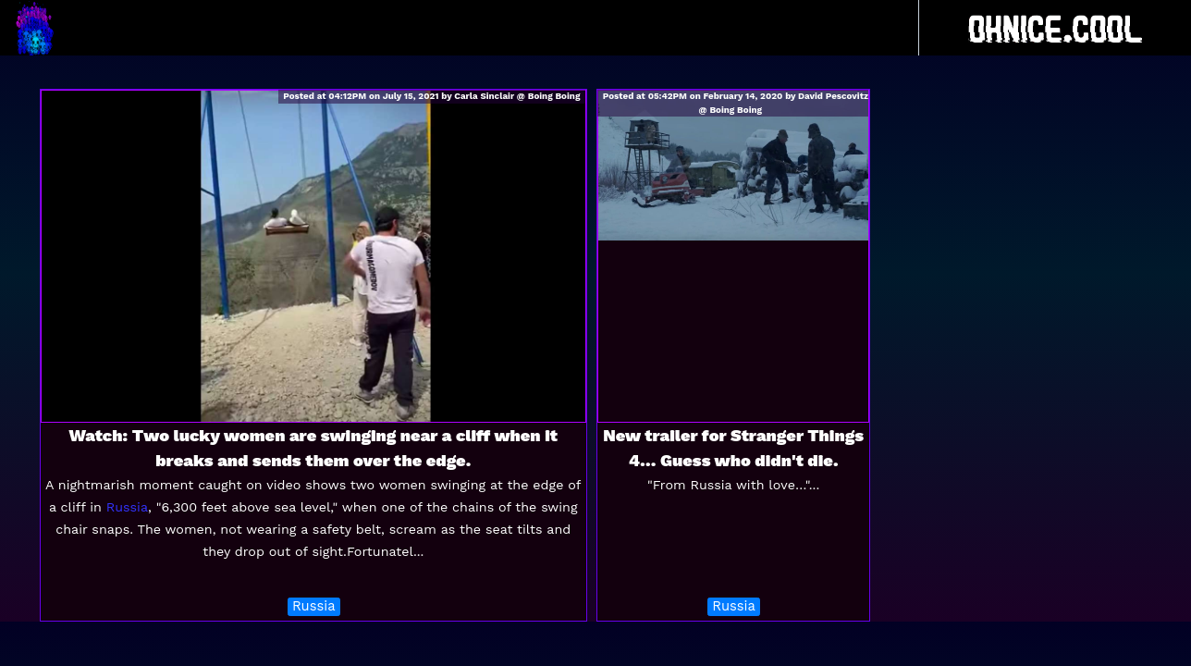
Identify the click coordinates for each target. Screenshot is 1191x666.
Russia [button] (314, 606)
